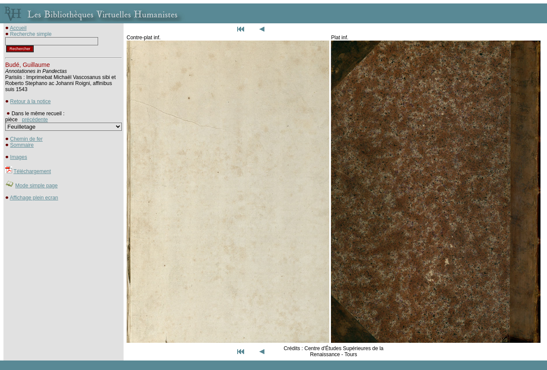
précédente (35, 120)
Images (18, 157)
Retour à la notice (30, 101)
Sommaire (22, 145)
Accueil (18, 28)
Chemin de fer (26, 139)
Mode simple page (36, 186)
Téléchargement (32, 171)
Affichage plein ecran (34, 198)
